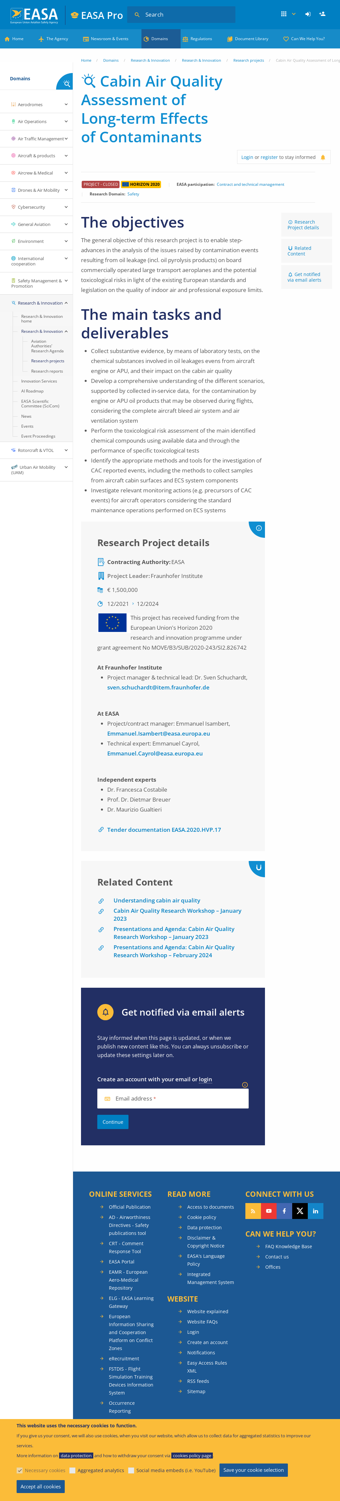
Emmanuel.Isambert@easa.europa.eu (158, 733)
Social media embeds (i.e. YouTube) (175, 1470)
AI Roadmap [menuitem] (32, 391)
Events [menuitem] (27, 426)
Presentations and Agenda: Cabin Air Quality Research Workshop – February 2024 (174, 951)
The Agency (57, 38)
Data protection (204, 1227)
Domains (159, 38)
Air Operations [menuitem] (32, 121)
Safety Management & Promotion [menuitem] (36, 283)
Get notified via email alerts (304, 277)
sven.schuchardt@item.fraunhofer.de (158, 687)
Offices (273, 1267)
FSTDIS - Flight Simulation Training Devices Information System (131, 1381)
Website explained (207, 1311)
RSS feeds (198, 1381)
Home (18, 38)
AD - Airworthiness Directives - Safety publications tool (129, 1225)
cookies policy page (192, 1456)
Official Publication (130, 1207)
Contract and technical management (250, 184)
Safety (133, 194)
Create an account (207, 1342)
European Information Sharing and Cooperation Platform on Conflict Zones (131, 1332)
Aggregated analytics (101, 1470)
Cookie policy (201, 1217)
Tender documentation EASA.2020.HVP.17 (164, 829)
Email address (134, 1099)
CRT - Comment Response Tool (126, 1247)
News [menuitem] (26, 416)
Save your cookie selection (253, 1469)
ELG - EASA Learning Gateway (131, 1302)
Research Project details (303, 225)
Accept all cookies (41, 1486)
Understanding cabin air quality (157, 900)
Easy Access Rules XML (207, 1367)
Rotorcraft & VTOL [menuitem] (36, 450)
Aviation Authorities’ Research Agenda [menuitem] (47, 346)
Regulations (201, 38)
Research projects (248, 60)
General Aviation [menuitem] (34, 224)
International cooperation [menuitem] (27, 261)
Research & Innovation (150, 60)
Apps (289, 14)
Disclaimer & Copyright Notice (205, 1242)
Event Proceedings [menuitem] (38, 436)
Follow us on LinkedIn (315, 1211)
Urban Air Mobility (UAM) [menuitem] (33, 469)
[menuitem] (309, 14)
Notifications (201, 1352)
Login (309, 14)
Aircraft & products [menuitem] (36, 156)
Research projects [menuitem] (47, 361)
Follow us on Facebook (284, 1211)
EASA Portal (121, 1261)
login (205, 1079)
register (269, 157)
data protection (76, 1456)
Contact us (277, 1256)
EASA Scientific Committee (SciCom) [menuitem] (40, 403)
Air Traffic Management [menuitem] (41, 139)
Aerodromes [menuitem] (30, 104)
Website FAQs (202, 1322)
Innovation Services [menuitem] (39, 381)
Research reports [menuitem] (47, 371)
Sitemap (196, 1391)
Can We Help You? (308, 38)
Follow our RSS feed (253, 1211)
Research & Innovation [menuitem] (40, 303)
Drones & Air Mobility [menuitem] (39, 190)
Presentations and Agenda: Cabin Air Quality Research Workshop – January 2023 (174, 933)
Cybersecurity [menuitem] (31, 207)
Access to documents (210, 1207)
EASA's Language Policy (206, 1260)
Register (323, 14)
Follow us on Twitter (300, 1211)
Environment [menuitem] (31, 241)
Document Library (251, 38)
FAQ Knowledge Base (288, 1246)
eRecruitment (124, 1358)
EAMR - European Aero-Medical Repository (128, 1280)
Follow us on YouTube (269, 1211)
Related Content (299, 251)
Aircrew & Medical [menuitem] (35, 173)
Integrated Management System (210, 1278)
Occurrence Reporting (122, 1407)
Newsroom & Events (109, 38)
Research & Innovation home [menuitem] (42, 319)
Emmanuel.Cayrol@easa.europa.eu (155, 753)
